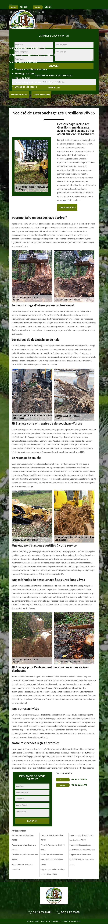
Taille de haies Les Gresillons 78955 (23, 837)
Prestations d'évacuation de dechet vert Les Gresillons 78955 (82, 847)
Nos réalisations (19, 94)
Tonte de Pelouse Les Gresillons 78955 (53, 847)
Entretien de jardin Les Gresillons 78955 (25, 857)
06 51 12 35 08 (79, 784)
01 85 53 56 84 (79, 779)
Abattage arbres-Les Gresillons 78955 (24, 847)
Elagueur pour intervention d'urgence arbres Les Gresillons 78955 (82, 860)
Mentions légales (72, 921)
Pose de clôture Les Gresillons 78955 (52, 837)
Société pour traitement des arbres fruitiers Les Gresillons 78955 (52, 860)
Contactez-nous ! (41, 94)
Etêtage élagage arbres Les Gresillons (22, 867)
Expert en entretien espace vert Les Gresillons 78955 (82, 837)
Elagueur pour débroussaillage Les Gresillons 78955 (52, 871)
